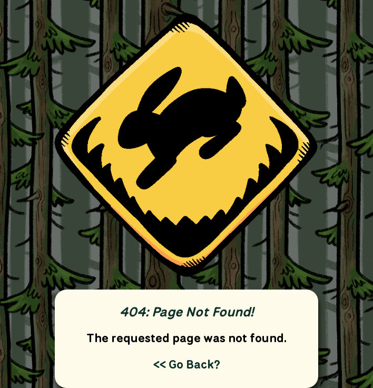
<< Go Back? (186, 364)
